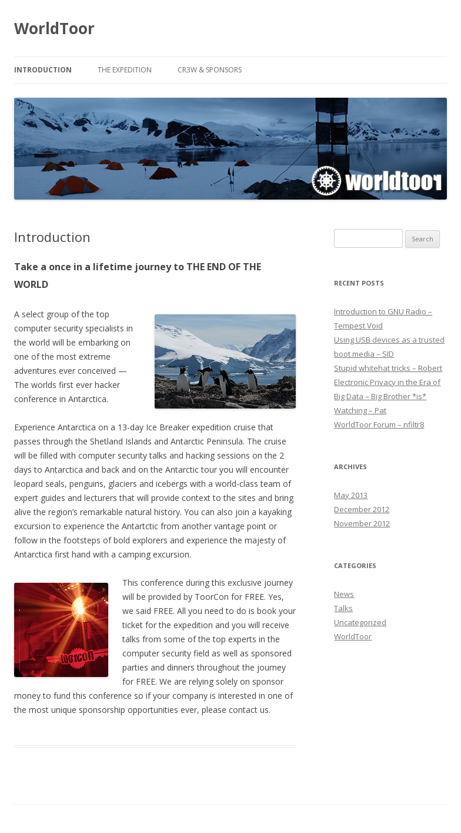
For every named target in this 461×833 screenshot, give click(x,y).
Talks (343, 608)
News (344, 594)
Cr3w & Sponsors (210, 70)
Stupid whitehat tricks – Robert (388, 368)
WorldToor (54, 28)
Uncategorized (360, 622)
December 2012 (361, 509)
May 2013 (351, 495)
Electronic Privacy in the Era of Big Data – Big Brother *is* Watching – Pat (387, 396)
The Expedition (125, 70)
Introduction (43, 70)
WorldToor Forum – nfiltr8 (379, 424)
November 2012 (362, 523)
